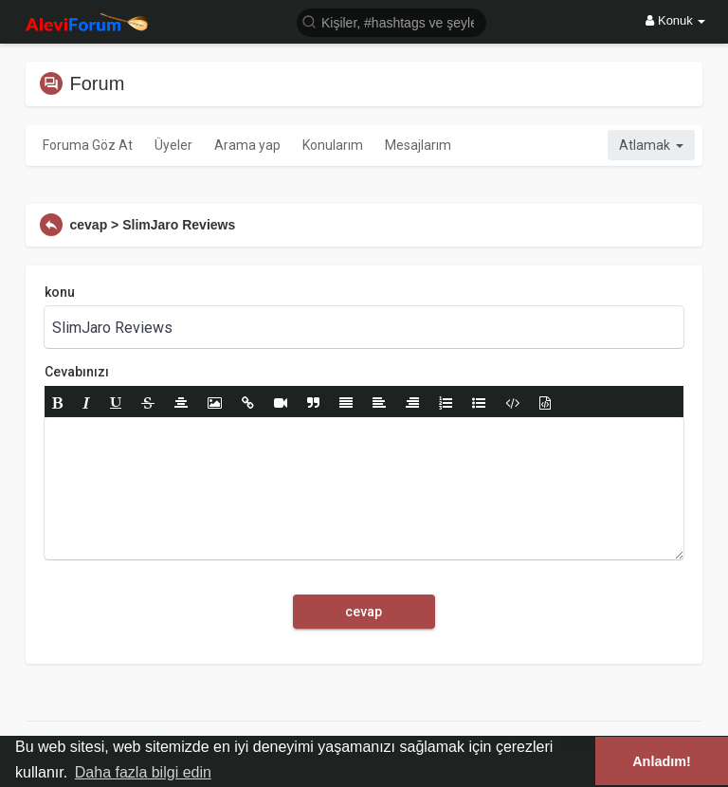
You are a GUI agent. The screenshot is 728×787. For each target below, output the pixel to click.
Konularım (332, 145)
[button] (391, 21)
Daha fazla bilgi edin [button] (143, 772)
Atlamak (651, 145)
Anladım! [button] (661, 761)
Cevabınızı (77, 371)
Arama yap (247, 145)
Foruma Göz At (88, 145)
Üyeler (173, 145)
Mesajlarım (418, 145)
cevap (363, 611)
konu (60, 292)
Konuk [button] (675, 20)
